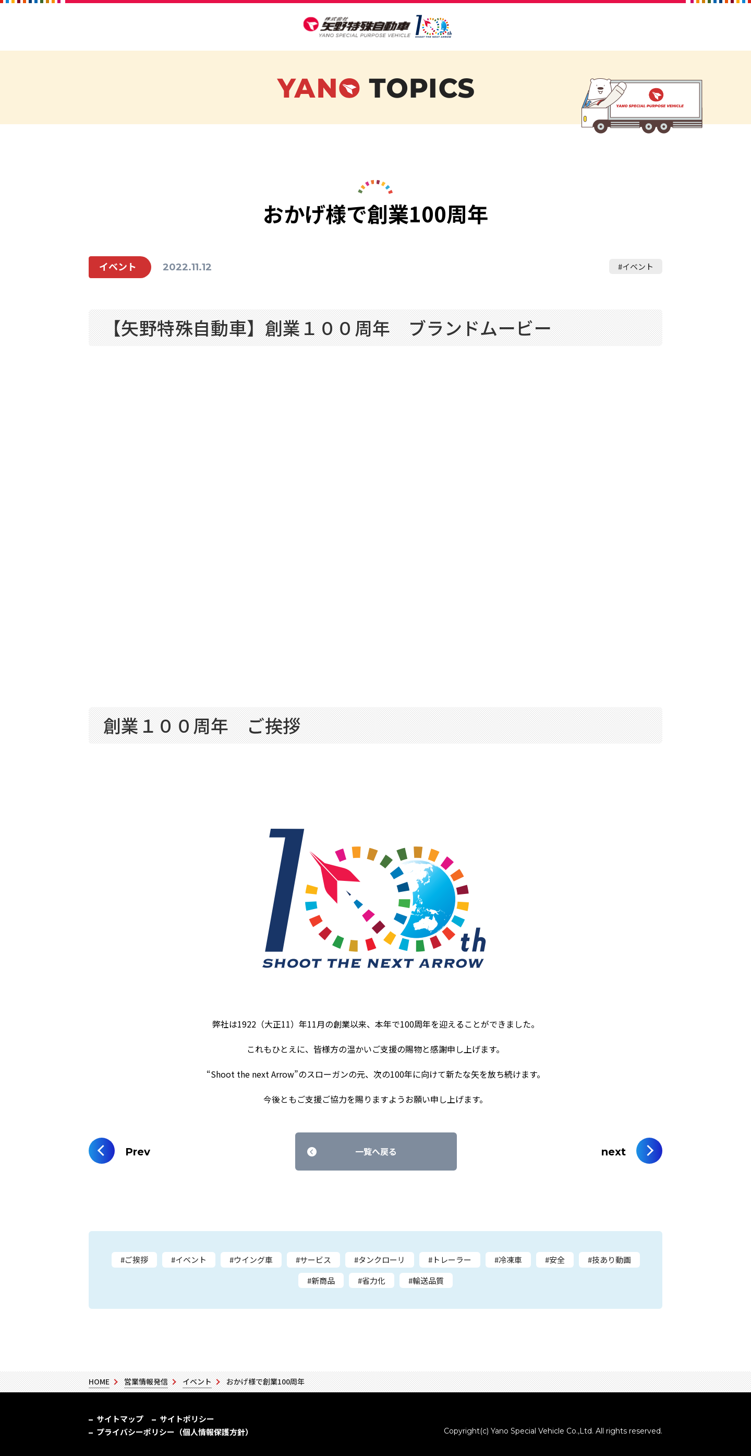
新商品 (323, 1280)
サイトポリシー (175, 1419)
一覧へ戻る (376, 1151)
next (613, 1151)
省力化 (373, 1280)
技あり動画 (611, 1259)
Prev (137, 1151)
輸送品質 (428, 1280)
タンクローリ (381, 1259)
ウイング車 (253, 1259)
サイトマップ (115, 1419)
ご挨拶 (136, 1259)
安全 (557, 1259)
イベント (637, 266)
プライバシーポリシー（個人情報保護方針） (281, 1419)
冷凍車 (510, 1259)
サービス (315, 1259)
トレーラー (451, 1259)
